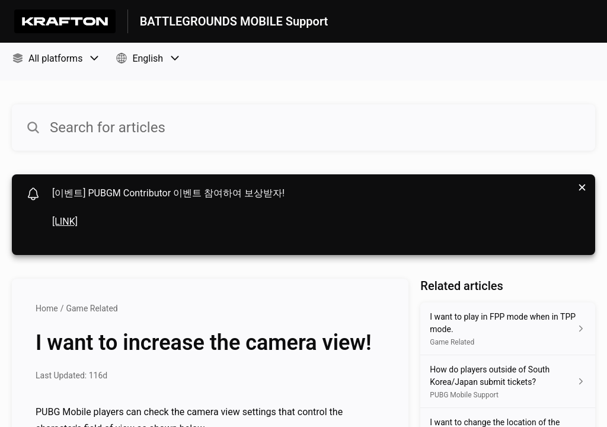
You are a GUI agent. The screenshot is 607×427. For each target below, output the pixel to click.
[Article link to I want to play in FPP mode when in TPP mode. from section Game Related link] (507, 328)
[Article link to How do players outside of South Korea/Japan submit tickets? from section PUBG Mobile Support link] (507, 381)
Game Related (91, 308)
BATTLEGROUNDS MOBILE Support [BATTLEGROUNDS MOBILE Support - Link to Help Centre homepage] (234, 21)
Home (47, 308)
